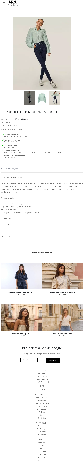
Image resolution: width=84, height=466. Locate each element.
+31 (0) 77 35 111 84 (42, 382)
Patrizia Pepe (42, 454)
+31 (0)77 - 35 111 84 (12, 140)
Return (42, 415)
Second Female (42, 443)
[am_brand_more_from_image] (21, 273)
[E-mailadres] (29, 360)
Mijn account (42, 426)
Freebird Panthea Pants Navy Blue (21, 292)
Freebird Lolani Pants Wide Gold (62, 292)
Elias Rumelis (42, 457)
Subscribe (52, 360)
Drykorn (42, 449)
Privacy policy (42, 406)
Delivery (42, 412)
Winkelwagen (42, 429)
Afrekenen (42, 432)
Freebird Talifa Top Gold (21, 334)
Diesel (42, 446)
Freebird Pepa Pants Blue (62, 334)
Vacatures (42, 400)
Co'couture (42, 451)
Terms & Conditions (42, 403)
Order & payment (42, 409)
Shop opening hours (42, 390)
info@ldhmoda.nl (42, 379)
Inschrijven (42, 435)
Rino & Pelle (42, 460)
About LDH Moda (42, 397)
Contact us (42, 418)
